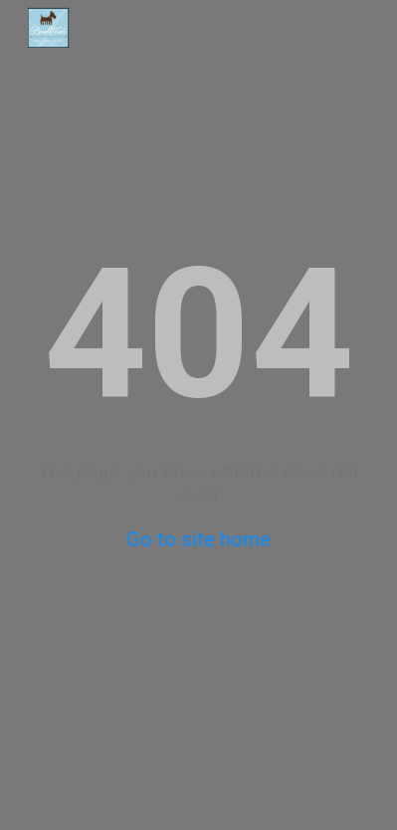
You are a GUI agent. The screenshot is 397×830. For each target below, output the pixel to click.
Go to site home (198, 539)
